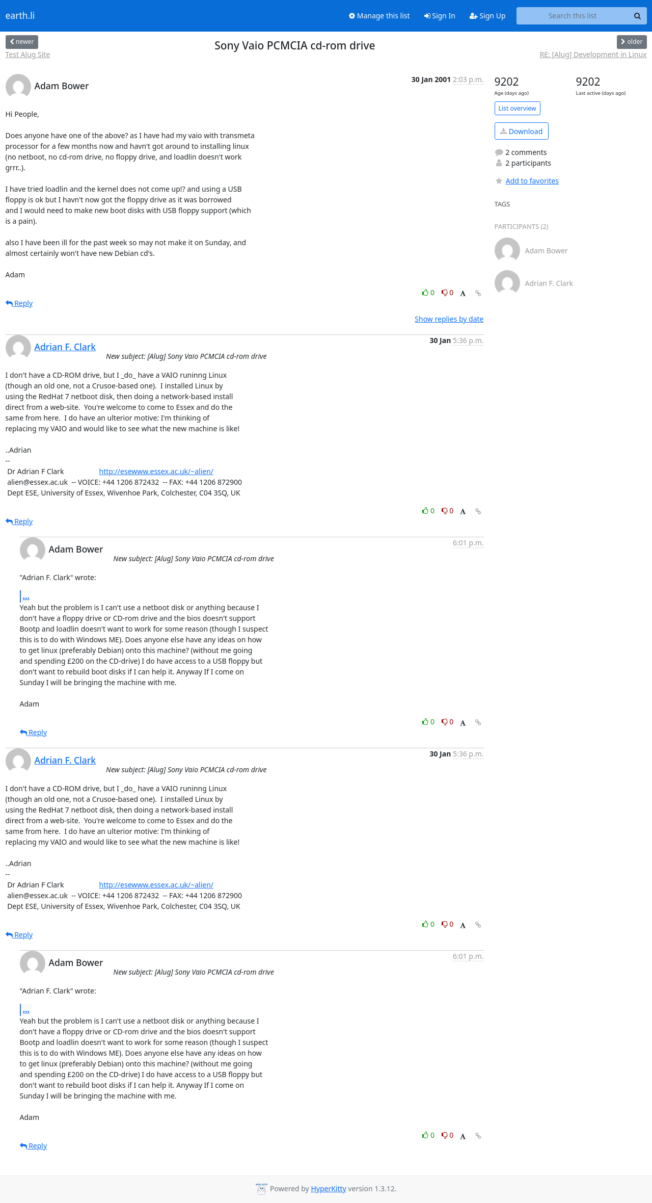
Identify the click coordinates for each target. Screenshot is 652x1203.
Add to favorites (527, 181)
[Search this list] (573, 15)
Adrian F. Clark (65, 347)
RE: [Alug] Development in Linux (593, 54)
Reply (19, 303)
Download (521, 131)
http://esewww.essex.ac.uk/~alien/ (156, 471)
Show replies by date (449, 319)
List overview (517, 108)
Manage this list (379, 15)
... (26, 596)
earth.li (20, 16)
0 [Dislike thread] (448, 292)
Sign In (439, 15)
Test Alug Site (28, 54)
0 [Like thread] (429, 292)
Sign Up (488, 15)
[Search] (638, 15)
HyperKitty (328, 1188)
